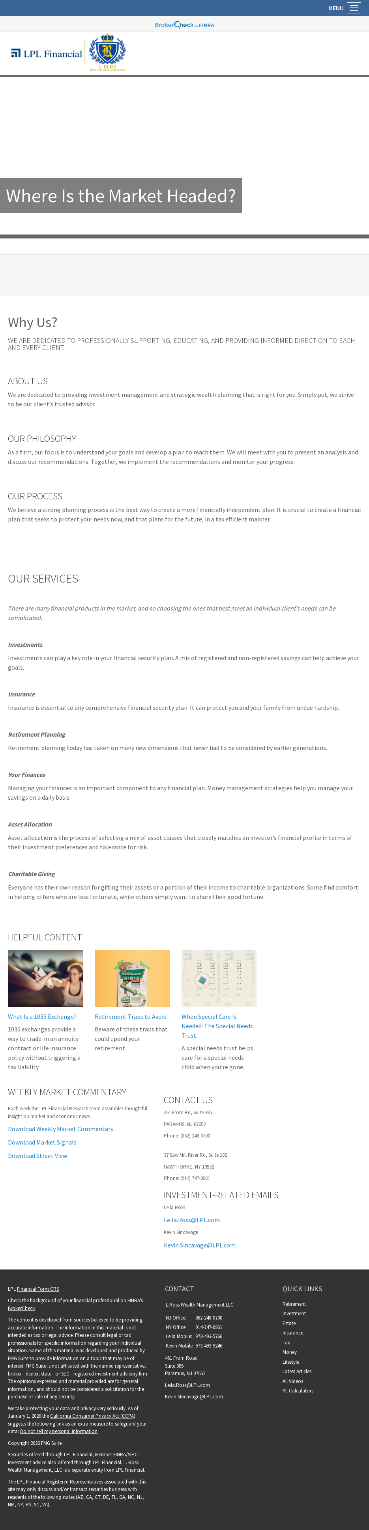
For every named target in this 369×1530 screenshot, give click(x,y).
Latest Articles (297, 1371)
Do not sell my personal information (58, 1431)
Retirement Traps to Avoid (131, 1016)
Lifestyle (291, 1362)
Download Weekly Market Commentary (60, 1129)
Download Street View (37, 1156)
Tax (286, 1342)
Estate (289, 1323)
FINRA (119, 1454)
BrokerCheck (21, 1308)
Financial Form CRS (38, 1289)
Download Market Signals (42, 1142)
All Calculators (298, 1390)
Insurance (293, 1332)
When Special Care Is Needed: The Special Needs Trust (217, 1026)
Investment (294, 1313)
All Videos (293, 1381)
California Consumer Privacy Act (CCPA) (92, 1416)
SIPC (133, 1454)
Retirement (294, 1304)
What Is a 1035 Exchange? (42, 1016)
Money (290, 1352)
